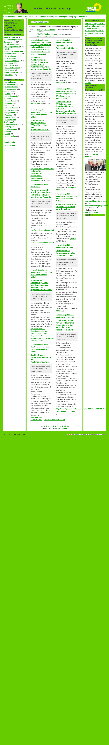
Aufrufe (64, 428)
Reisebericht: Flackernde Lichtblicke (66, 47)
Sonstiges (9, 63)
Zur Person (29, 17)
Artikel (7, 94)
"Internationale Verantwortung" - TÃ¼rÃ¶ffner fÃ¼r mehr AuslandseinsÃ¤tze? (40, 125)
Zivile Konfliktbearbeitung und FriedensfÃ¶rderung (13, 51)
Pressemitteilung (12, 84)
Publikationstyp (10, 82)
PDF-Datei (59, 311)
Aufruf (7, 134)
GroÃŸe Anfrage (11, 108)
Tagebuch (9, 115)
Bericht (8, 91)
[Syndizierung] (9, 145)
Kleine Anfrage (11, 110)
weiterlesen (36, 104)
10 (65, 426)
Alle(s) (39, 30)
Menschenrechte (11, 72)
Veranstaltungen (60, 17)
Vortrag (8, 127)
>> (68, 426)
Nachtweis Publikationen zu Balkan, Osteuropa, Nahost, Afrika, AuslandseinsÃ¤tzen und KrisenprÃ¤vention (41, 63)
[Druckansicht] (9, 142)
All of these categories (45, 36)
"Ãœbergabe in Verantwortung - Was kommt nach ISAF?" (65, 252)
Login (75, 17)
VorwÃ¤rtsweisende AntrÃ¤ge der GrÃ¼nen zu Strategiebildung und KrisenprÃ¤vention (41, 193)
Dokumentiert (10, 136)
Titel (58, 428)
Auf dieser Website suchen (13, 17)
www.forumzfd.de (91, 212)
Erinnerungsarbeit (12, 61)
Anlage (88, 83)
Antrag (8, 98)
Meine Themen (40, 17)
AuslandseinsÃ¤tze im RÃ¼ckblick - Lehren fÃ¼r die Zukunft (66, 206)
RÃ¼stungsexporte (63, 96)
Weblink (8, 131)
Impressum (83, 17)
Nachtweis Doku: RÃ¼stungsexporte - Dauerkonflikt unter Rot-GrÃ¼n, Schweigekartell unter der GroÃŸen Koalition (66, 107)
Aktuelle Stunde (11, 96)
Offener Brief (10, 117)
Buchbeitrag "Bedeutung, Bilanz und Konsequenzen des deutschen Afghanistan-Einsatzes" (41, 285)
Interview (8, 103)
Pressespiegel (10, 89)
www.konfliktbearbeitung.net (96, 201)
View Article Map (40, 22)
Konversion (9, 70)
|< (38, 426)
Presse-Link (10, 101)
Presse (50, 17)
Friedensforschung (12, 68)
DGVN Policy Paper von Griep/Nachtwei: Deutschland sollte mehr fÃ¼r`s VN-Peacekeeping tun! (65, 325)
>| (71, 426)
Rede (7, 106)
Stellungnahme (11, 129)
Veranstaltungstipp (12, 124)
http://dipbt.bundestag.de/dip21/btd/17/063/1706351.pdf (51, 230)
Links (70, 17)
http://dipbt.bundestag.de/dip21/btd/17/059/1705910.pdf (51, 242)
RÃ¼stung (9, 75)
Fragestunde (10, 112)
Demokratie (9, 65)
